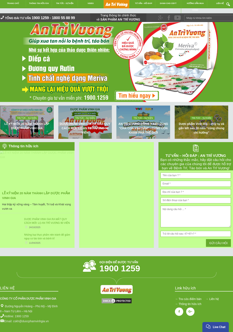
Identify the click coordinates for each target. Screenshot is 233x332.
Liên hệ (214, 299)
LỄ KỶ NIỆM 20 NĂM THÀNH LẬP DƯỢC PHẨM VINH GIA (26, 126)
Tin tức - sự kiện (26, 118)
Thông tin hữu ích (190, 304)
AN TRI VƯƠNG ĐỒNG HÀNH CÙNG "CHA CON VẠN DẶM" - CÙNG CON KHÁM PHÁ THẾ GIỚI (143, 128)
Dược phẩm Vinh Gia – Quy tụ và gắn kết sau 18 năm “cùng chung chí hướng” (201, 128)
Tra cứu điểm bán (190, 299)
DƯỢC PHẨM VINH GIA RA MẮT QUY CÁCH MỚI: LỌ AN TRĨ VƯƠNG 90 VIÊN (85, 128)
